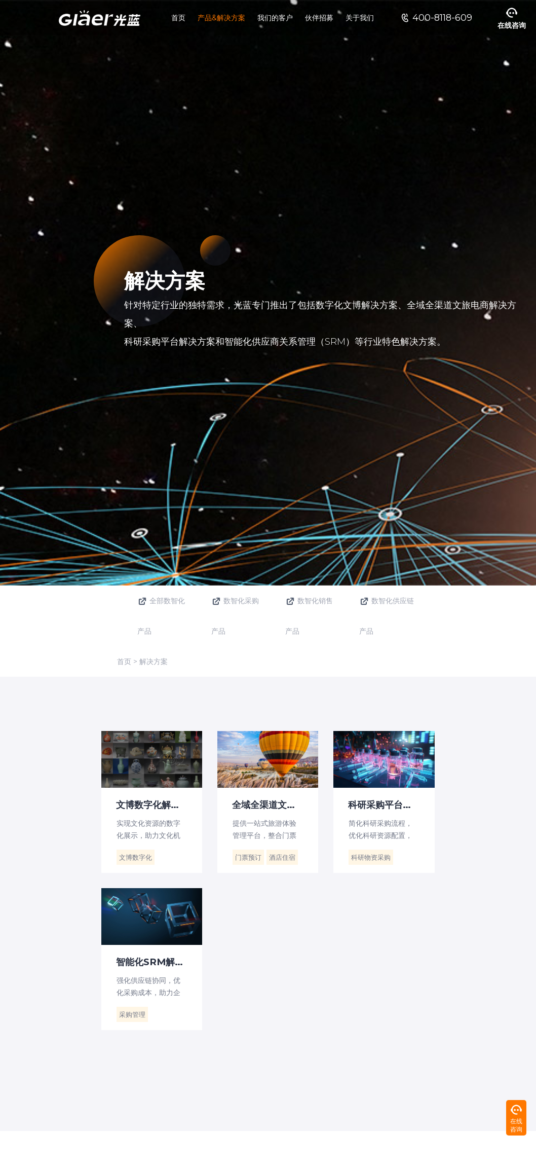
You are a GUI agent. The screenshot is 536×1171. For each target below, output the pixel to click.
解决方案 (153, 661)
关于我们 (360, 17)
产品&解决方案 (221, 17)
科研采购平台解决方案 (391, 804)
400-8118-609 (442, 17)
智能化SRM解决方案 (159, 961)
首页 (178, 17)
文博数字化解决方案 (158, 804)
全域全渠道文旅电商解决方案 (275, 804)
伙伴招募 (319, 17)
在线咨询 (511, 25)
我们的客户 (275, 17)
